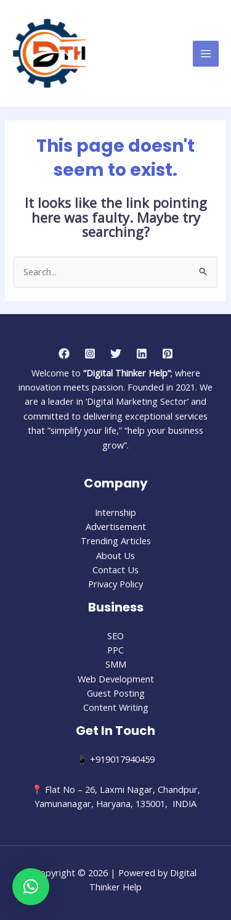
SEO (115, 635)
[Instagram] (89, 353)
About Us (115, 555)
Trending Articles (116, 540)
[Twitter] (115, 353)
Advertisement (116, 526)
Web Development (116, 679)
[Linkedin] (141, 353)
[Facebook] (64, 353)
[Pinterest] (167, 353)
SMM (115, 664)
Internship (115, 512)
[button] (30, 886)
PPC (115, 650)
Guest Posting (116, 693)
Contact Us (115, 569)
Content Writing (115, 707)
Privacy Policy (115, 584)
